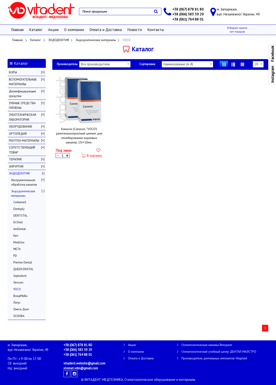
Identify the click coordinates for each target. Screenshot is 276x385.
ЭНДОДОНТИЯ (58, 40)
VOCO (17, 289)
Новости (134, 29)
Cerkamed (19, 202)
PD (15, 256)
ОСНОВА (18, 316)
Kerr (15, 236)
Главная (17, 29)
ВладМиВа (20, 296)
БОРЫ (13, 72)
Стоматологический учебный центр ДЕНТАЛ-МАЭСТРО (218, 352)
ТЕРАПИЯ (15, 159)
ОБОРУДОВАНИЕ (20, 126)
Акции (53, 29)
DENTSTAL (20, 215)
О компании (74, 29)
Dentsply (18, 209)
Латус (16, 302)
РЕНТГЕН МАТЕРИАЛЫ (24, 141)
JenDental (19, 229)
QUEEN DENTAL (23, 269)
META (17, 249)
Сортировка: (147, 64)
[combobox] (105, 64)
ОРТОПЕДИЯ (18, 134)
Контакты (155, 29)
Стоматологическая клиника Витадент (206, 345)
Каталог (36, 29)
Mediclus (18, 242)
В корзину (91, 155)
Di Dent (18, 222)
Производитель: (67, 64)
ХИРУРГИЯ (16, 166)
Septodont (19, 276)
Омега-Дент (21, 309)
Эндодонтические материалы (96, 40)
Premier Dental (22, 262)
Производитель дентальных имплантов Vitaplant (214, 358)
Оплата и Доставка (105, 29)
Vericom (18, 282)
